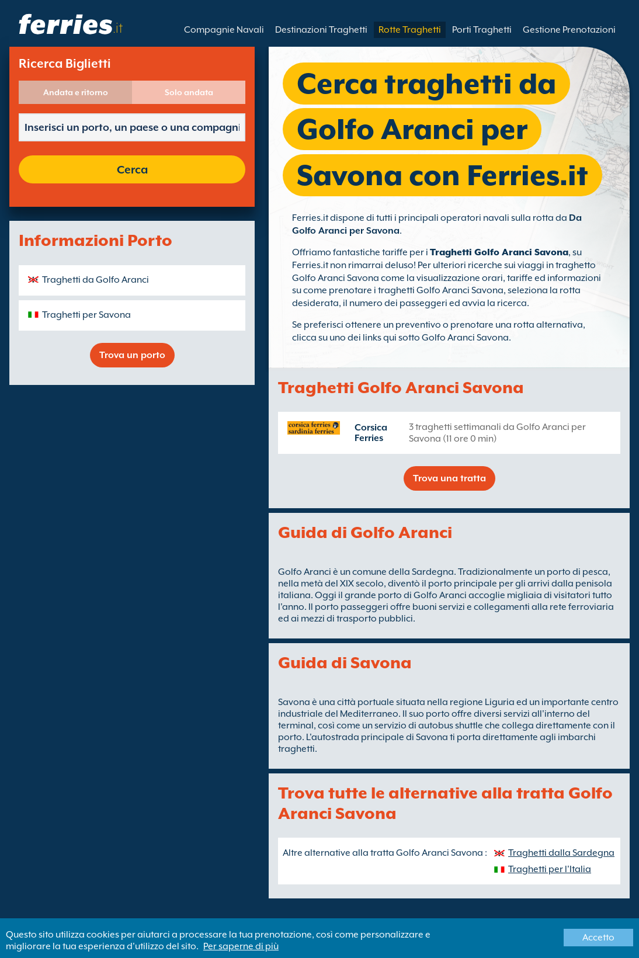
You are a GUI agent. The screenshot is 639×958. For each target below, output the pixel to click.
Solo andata (189, 92)
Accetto (598, 937)
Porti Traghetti (482, 30)
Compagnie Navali (224, 30)
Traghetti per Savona (86, 315)
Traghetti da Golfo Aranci (95, 280)
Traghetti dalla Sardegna (561, 853)
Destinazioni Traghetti (321, 30)
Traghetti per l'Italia (549, 869)
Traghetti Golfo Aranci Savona (499, 252)
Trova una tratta (449, 478)
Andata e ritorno (75, 92)
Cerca (132, 169)
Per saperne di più (241, 946)
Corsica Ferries (371, 432)
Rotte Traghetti (409, 30)
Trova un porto (132, 355)
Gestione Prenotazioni (569, 30)
